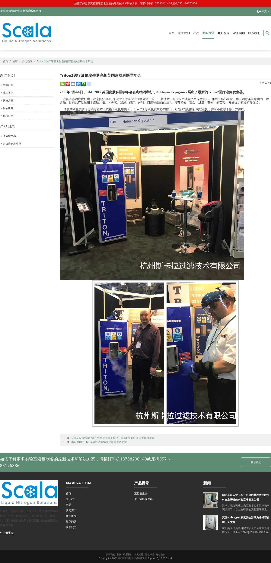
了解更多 (8, 532)
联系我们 (254, 33)
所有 (15, 61)
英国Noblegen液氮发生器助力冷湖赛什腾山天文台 (245, 520)
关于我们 (184, 33)
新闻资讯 (208, 35)
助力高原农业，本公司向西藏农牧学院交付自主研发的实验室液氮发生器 (245, 497)
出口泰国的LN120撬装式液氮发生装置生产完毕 (99, 442)
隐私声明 (149, 554)
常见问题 (239, 33)
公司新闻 (27, 61)
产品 (196, 33)
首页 (172, 33)
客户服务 (224, 33)
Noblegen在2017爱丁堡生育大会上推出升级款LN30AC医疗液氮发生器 (113, 438)
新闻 (119, 554)
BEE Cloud (166, 558)
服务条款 (160, 554)
